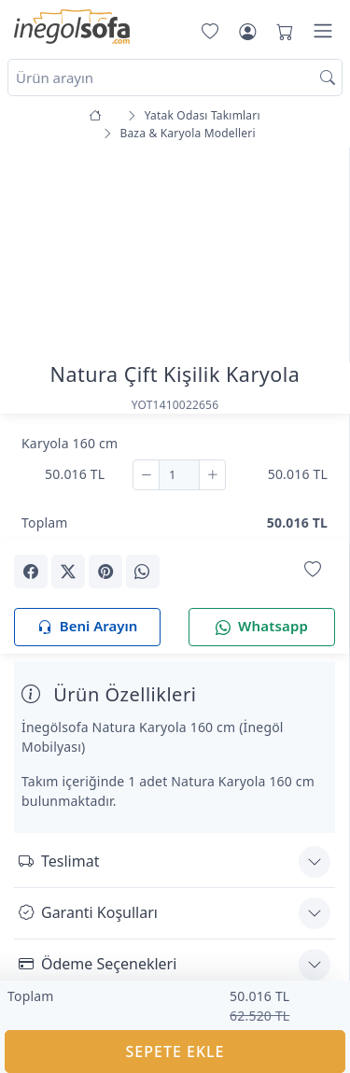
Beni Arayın (87, 627)
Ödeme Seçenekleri (97, 963)
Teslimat (59, 861)
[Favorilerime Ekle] (312, 570)
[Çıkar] (146, 475)
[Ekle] (212, 475)
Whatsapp (262, 627)
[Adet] (179, 475)
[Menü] (323, 30)
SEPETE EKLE (175, 1051)
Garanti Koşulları (88, 912)
